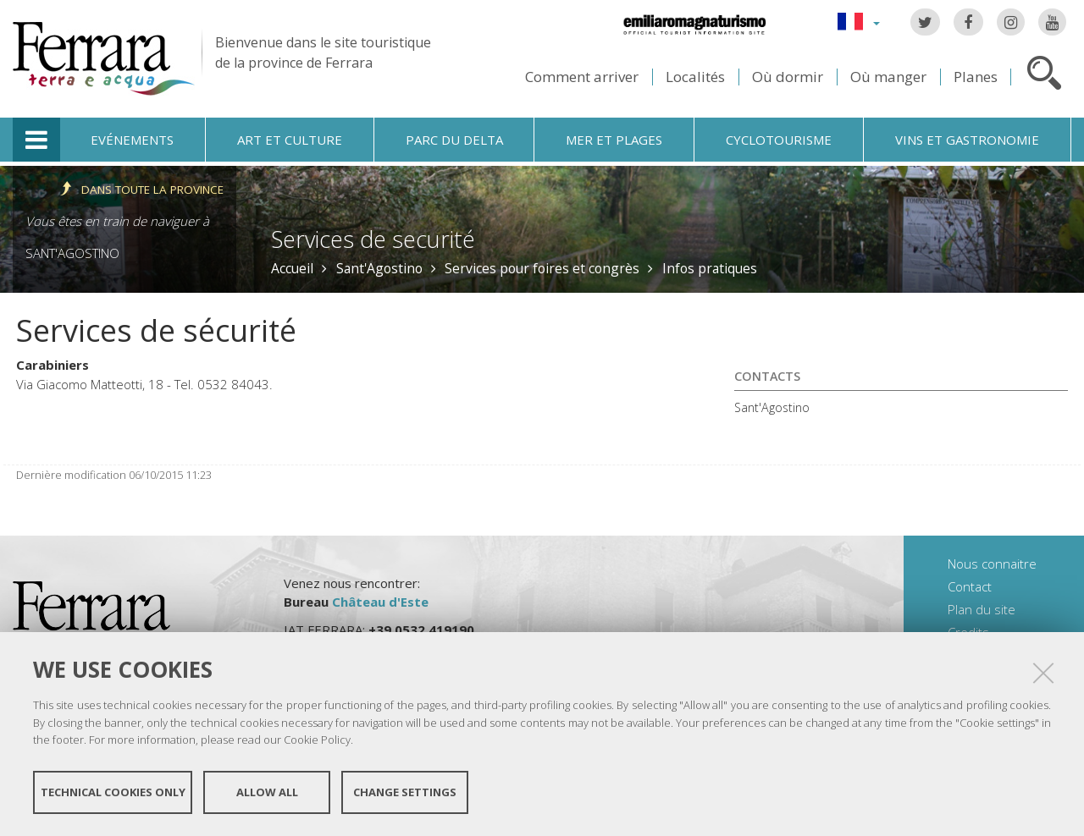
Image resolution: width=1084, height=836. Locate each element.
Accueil (292, 268)
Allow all (267, 792)
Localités (695, 76)
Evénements (132, 139)
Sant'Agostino (72, 253)
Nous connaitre (992, 563)
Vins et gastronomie (967, 139)
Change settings (404, 792)
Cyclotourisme (779, 139)
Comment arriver (582, 76)
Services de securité (373, 239)
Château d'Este (380, 601)
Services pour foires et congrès (542, 268)
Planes (976, 76)
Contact (970, 586)
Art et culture (289, 139)
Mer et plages (614, 139)
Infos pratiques (709, 268)
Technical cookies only (113, 792)
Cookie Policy (317, 739)
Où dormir (787, 76)
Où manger (888, 76)
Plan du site (981, 609)
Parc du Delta (454, 139)
